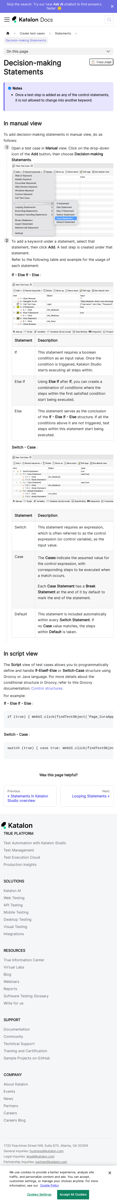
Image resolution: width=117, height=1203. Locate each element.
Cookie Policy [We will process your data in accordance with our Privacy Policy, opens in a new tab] (49, 1185)
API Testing (13, 905)
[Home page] (8, 33)
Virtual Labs (14, 967)
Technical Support (19, 1043)
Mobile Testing (16, 912)
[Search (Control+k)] (109, 19)
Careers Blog (15, 1120)
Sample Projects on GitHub (27, 1058)
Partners (11, 1106)
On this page (17, 51)
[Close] (110, 1173)
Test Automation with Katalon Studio (35, 843)
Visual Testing (15, 926)
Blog (7, 974)
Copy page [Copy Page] (101, 62)
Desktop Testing (18, 919)
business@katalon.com (46, 1151)
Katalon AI (12, 890)
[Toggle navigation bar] (7, 19)
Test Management (19, 850)
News (8, 1098)
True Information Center (24, 960)
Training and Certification (25, 1051)
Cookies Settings (39, 1194)
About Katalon (16, 1084)
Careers (10, 1113)
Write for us (13, 1003)
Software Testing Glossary (26, 996)
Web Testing (14, 898)
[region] (58, 1184)
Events (9, 1091)
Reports (10, 988)
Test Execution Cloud (22, 857)
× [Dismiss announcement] (112, 6)
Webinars (11, 981)
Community (13, 1036)
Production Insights (20, 864)
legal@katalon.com (40, 1156)
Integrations (14, 934)
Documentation (17, 1029)
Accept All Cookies (73, 1194)
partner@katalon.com (51, 1162)
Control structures (46, 688)
